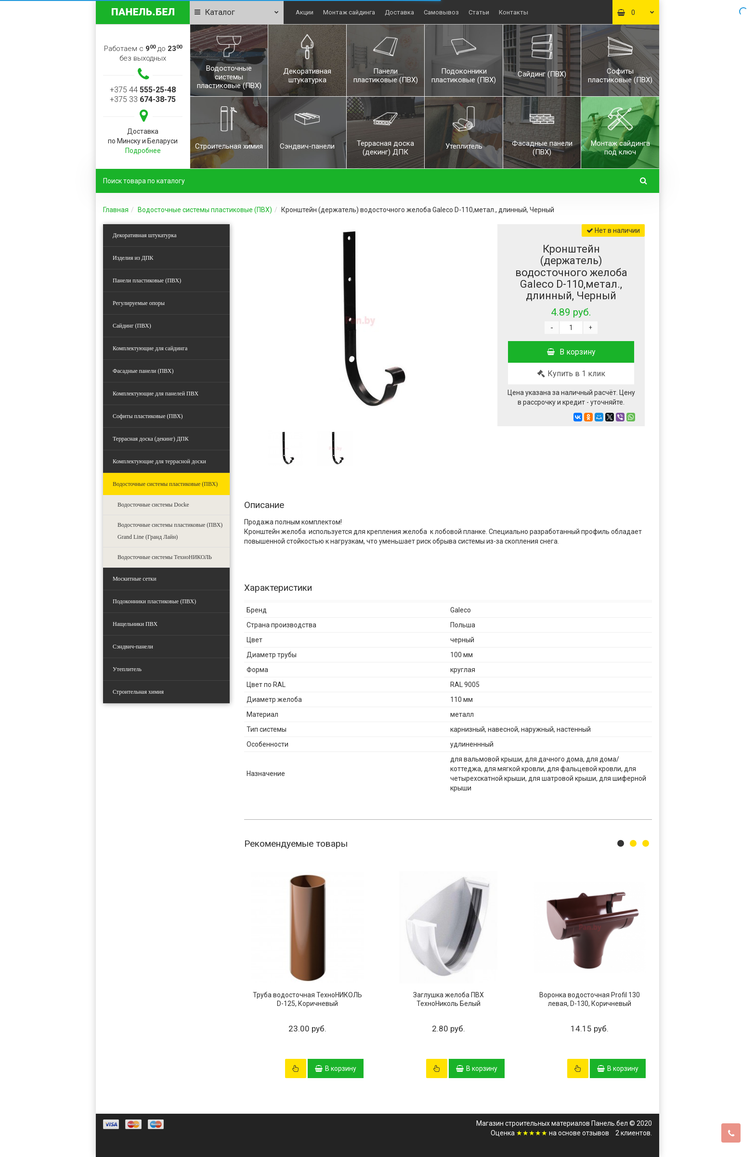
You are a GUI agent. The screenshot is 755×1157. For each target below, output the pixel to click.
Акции (304, 12)
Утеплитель (127, 669)
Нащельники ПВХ (135, 624)
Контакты (513, 12)
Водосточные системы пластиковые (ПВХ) (205, 210)
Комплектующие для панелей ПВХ (155, 393)
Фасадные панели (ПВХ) (143, 371)
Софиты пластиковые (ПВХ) (148, 416)
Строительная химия (138, 691)
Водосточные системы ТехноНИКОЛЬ (164, 557)
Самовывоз (441, 12)
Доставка (399, 12)
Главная (116, 210)
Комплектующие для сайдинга (150, 348)
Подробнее (143, 150)
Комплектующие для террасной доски (159, 461)
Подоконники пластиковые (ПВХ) (154, 601)
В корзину (571, 351)
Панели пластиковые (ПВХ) (147, 280)
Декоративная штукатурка (145, 235)
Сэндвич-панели (133, 646)
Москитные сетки (134, 578)
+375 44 (143, 89)
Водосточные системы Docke (153, 504)
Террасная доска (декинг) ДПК (151, 438)
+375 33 (143, 99)
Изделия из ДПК (133, 257)
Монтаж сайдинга (349, 12)
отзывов (595, 1133)
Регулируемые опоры (139, 303)
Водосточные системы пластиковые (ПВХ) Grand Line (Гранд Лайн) (169, 530)
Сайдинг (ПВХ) (132, 325)
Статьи (479, 12)
